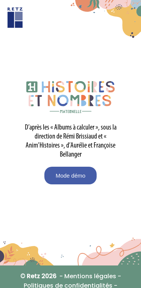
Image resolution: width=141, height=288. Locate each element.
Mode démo (70, 175)
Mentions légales (90, 276)
